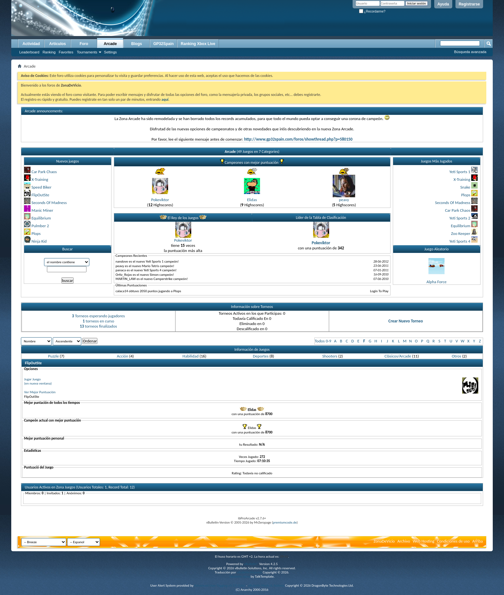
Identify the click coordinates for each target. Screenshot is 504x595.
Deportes (260, 356)
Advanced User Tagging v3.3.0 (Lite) (219, 585)
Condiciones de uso (453, 541)
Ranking (48, 52)
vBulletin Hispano (249, 572)
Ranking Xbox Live (198, 44)
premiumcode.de (285, 522)
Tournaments (87, 52)
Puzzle (53, 356)
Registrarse (469, 4)
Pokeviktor (160, 199)
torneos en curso (98, 321)
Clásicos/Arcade (397, 356)
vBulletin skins (240, 576)
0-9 (328, 341)
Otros (456, 356)
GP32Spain (163, 44)
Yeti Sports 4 (459, 241)
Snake (465, 187)
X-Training (40, 179)
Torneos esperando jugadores (98, 315)
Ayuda (443, 4)
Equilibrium (41, 218)
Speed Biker (41, 187)
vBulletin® (251, 564)
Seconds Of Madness (49, 202)
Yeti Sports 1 (459, 171)
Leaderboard (29, 52)
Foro (84, 44)
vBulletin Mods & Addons (266, 585)
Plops (36, 233)
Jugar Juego (32, 379)
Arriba (477, 541)
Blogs (136, 44)
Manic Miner (42, 210)
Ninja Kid (39, 241)
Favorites (66, 52)
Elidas (252, 199)
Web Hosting (423, 541)
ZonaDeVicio (384, 541)
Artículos (57, 44)
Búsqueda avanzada (470, 52)
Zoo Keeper (460, 233)
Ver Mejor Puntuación (40, 392)
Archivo (403, 541)
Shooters (330, 356)
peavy (344, 199)
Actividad (31, 44)
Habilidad (191, 356)
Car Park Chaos (44, 171)
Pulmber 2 (40, 225)
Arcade (110, 44)
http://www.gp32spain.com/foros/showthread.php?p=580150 (298, 139)
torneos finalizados (98, 326)
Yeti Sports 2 (459, 218)
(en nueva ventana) (38, 383)
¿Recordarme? (372, 11)
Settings (110, 52)
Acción (122, 356)
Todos (320, 341)
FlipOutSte (40, 194)
